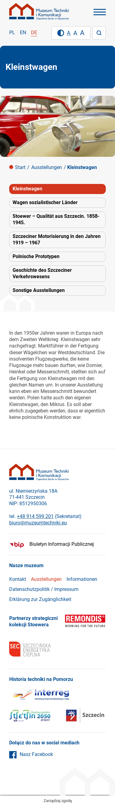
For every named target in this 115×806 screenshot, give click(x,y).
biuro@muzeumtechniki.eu (38, 523)
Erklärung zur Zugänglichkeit (40, 599)
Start (20, 167)
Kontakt (17, 579)
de (34, 32)
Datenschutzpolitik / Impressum (44, 589)
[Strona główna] (39, 11)
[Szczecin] (29, 716)
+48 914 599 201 (35, 516)
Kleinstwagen (27, 189)
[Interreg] (40, 695)
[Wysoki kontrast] (60, 33)
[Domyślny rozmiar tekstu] (69, 33)
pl (12, 32)
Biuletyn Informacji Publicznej (61, 544)
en (23, 32)
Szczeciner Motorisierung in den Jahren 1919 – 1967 (57, 239)
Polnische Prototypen (36, 256)
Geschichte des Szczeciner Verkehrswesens (42, 273)
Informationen (82, 579)
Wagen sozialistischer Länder (45, 202)
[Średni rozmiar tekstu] (75, 33)
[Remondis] (85, 621)
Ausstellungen (46, 167)
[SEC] (30, 649)
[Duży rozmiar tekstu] (82, 33)
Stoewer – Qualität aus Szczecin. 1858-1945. (56, 219)
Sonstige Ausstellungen (39, 290)
